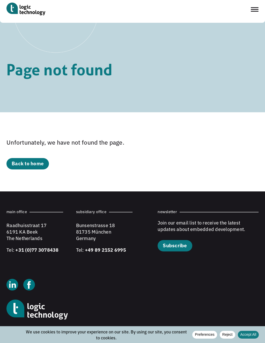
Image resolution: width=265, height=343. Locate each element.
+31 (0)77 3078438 (36, 249)
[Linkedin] (12, 285)
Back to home (28, 163)
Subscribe (175, 245)
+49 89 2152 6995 (105, 249)
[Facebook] (29, 285)
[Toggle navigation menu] (255, 9)
